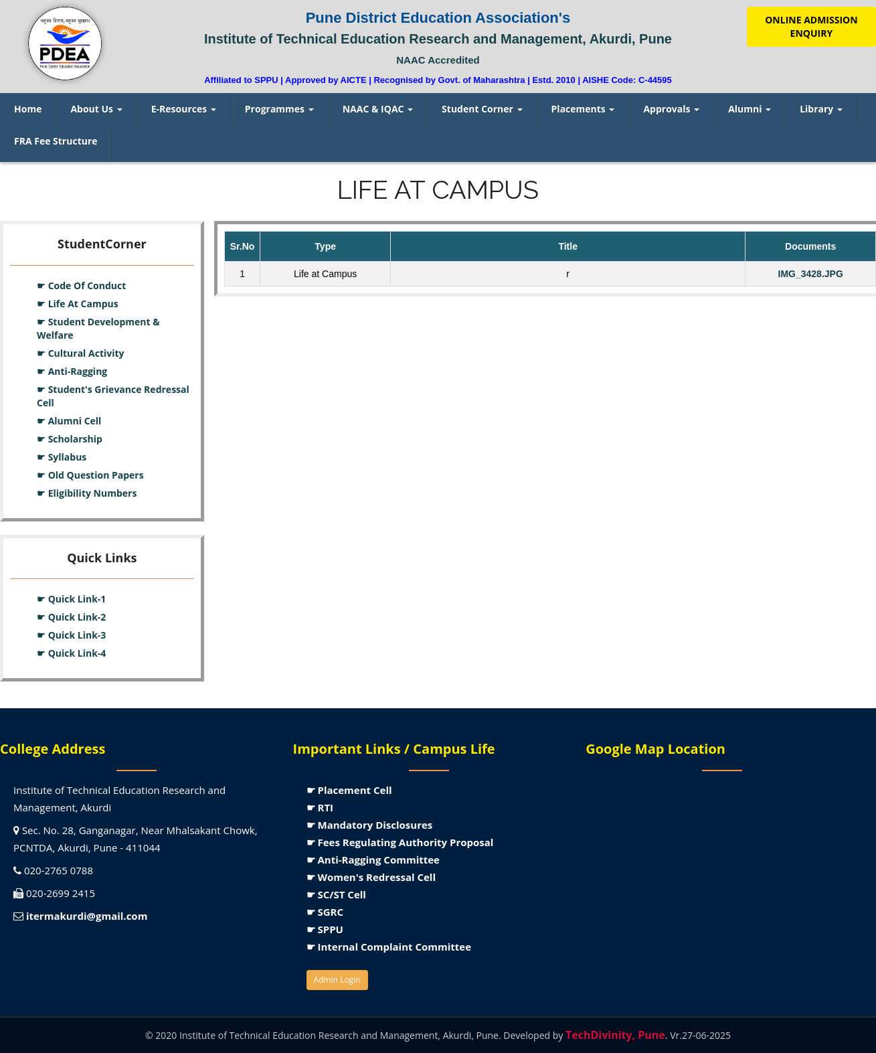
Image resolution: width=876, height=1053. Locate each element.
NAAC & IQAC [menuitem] (378, 108)
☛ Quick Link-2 (71, 617)
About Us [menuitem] (96, 108)
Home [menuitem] (27, 108)
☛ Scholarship (69, 438)
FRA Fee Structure (56, 141)
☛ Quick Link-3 (71, 635)
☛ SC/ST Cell (336, 894)
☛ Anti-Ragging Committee (373, 859)
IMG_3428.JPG (810, 273)
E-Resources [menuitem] (183, 108)
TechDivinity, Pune (615, 1035)
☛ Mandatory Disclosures (369, 824)
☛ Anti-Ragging (72, 371)
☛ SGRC (324, 911)
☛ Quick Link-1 (71, 598)
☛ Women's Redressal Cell (371, 877)
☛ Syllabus (61, 457)
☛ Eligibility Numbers (87, 493)
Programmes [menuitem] (279, 108)
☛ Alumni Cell (69, 420)
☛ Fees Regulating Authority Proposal (400, 842)
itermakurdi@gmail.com (86, 915)
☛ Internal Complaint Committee (388, 946)
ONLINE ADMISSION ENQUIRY (811, 26)
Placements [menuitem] (583, 108)
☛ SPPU (324, 929)
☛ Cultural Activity (80, 353)
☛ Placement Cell (349, 790)
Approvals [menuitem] (671, 108)
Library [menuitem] (821, 108)
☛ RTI (319, 807)
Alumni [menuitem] (749, 108)
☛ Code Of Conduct (81, 285)
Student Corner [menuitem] (482, 108)
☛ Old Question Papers (90, 475)
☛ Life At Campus (77, 303)
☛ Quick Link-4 (71, 653)
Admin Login (337, 979)
